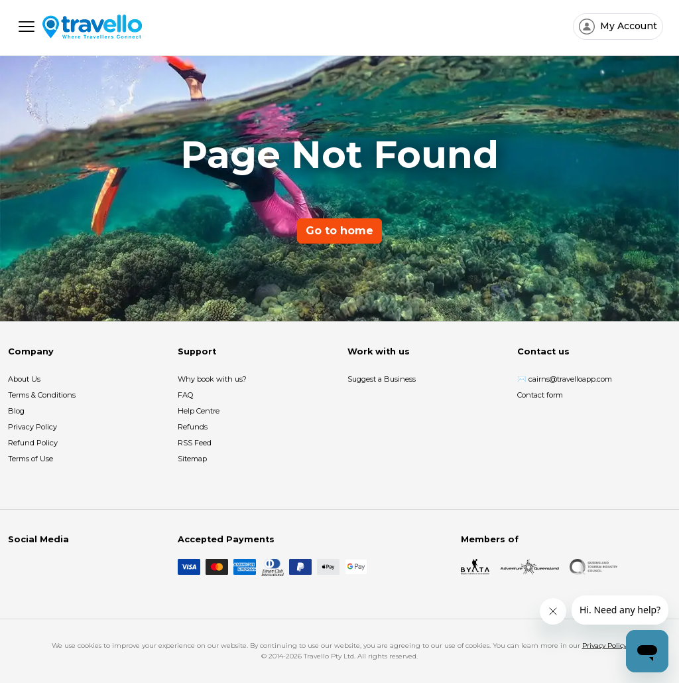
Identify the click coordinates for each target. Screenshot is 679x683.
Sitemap (192, 458)
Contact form (540, 395)
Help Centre (198, 411)
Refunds (193, 426)
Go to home (339, 230)
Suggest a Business (381, 379)
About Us (24, 379)
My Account (627, 26)
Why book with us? (212, 379)
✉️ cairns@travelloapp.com (564, 379)
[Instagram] (37, 567)
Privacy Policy (32, 426)
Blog (16, 411)
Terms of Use (30, 458)
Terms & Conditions (42, 395)
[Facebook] (16, 567)
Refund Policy (33, 442)
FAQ (185, 395)
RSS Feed (195, 442)
